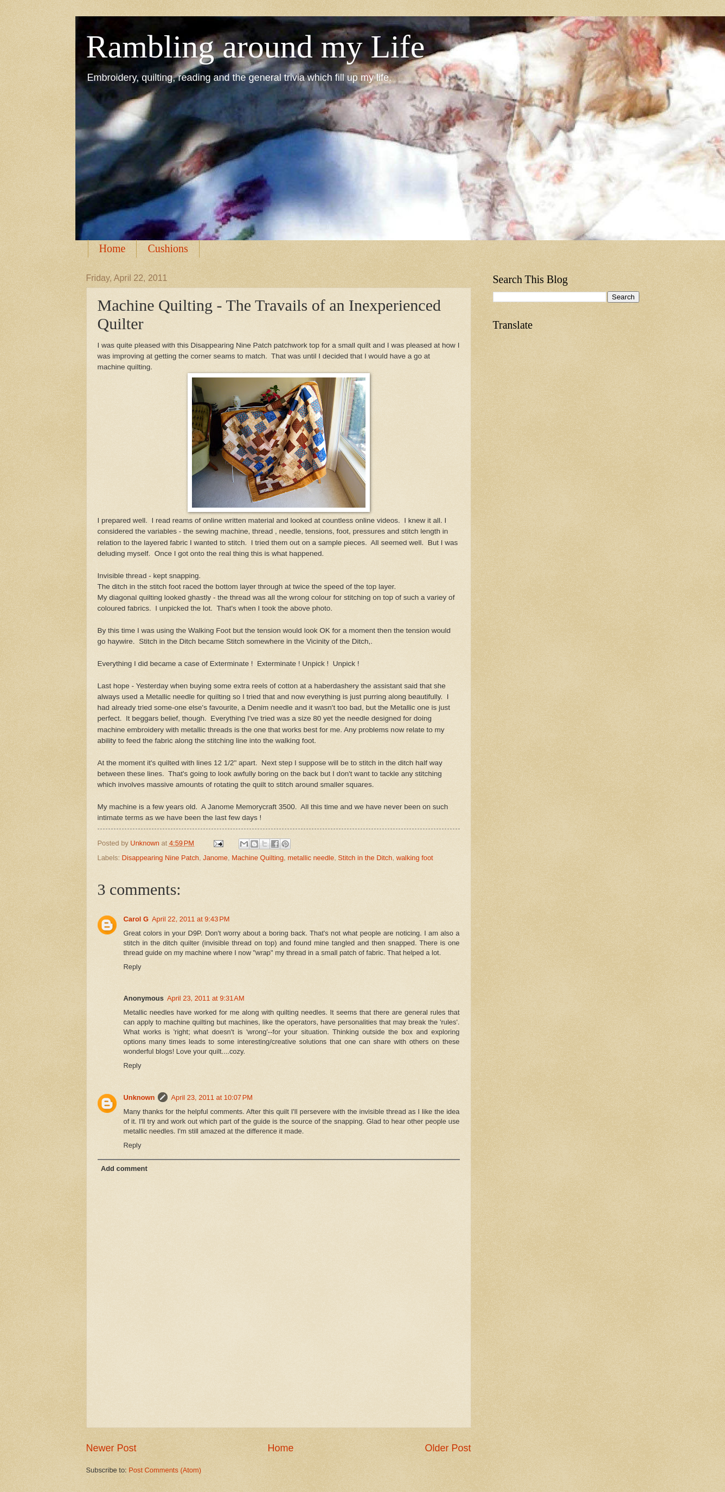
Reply (133, 967)
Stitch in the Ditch (365, 858)
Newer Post (111, 1448)
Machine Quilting (258, 858)
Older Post (448, 1448)
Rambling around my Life (255, 47)
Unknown (145, 843)
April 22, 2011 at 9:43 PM (191, 919)
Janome (215, 858)
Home (112, 248)
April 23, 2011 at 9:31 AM (206, 998)
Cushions (167, 248)
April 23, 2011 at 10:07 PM (212, 1097)
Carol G (136, 919)
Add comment (124, 1168)
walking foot (414, 858)
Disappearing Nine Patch (160, 858)
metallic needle (310, 858)
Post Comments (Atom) (165, 1470)
